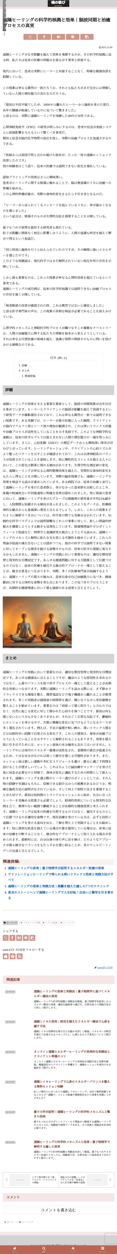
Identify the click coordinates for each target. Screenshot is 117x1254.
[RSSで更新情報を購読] (20, 958)
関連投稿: (31, 377)
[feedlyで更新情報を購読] (13, 958)
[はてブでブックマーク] (58, 37)
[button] (87, 37)
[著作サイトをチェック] (6, 958)
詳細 (24, 365)
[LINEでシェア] (72, 37)
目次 (53, 357)
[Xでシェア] (30, 37)
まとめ (26, 371)
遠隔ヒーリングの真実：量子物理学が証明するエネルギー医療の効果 (56, 869)
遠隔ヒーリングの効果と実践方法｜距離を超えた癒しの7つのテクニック (58, 887)
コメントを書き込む (58, 1213)
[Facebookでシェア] (44, 37)
